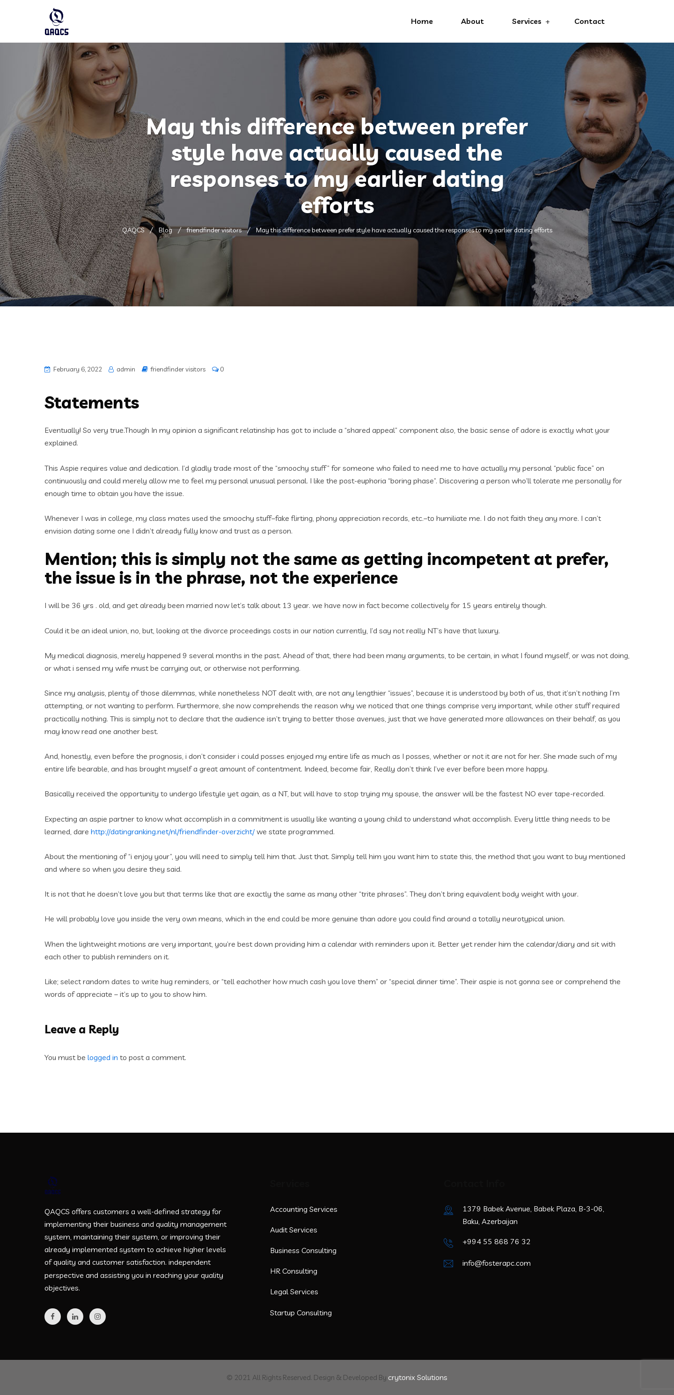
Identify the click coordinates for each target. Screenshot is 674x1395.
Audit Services (293, 1229)
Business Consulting (303, 1250)
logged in (103, 1057)
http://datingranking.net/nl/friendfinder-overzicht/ (173, 831)
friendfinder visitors (178, 369)
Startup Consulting (301, 1312)
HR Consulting (293, 1271)
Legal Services (294, 1291)
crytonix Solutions (417, 1377)
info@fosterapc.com (496, 1263)
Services (527, 21)
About (472, 21)
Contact (589, 21)
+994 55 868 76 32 (496, 1241)
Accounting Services (303, 1209)
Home (422, 21)
